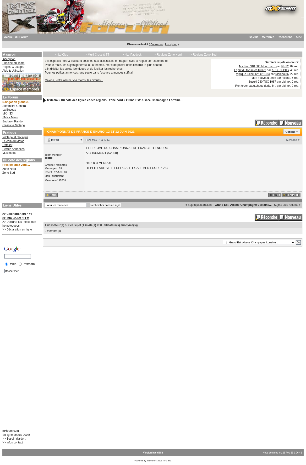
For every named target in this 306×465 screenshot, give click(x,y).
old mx (286, 81)
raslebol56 (282, 74)
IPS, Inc (167, 460)
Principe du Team (13, 63)
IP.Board (151, 460)
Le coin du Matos (13, 141)
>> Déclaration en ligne (17, 229)
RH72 (285, 66)
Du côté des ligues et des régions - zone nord (92, 100)
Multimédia (9, 153)
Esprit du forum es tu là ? (250, 70)
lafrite (55, 140)
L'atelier (7, 145)
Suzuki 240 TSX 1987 (262, 81)
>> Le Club (61, 54)
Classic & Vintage (13, 125)
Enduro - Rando (12, 121)
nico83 (286, 78)
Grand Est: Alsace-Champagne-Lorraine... (154, 100)
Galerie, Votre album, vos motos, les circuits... (74, 80)
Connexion (156, 44)
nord (64, 61)
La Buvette (9, 109)
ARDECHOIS (280, 70)
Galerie (253, 37)
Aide (299, 37)
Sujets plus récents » (287, 205)
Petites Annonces (13, 149)
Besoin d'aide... (16, 438)
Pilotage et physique (15, 137)
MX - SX (7, 113)
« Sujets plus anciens (198, 205)
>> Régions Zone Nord (167, 54)
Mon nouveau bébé (263, 78)
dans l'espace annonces (108, 72)
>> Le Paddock (132, 54)
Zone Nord (9, 169)
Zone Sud (8, 172)
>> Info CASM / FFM (15, 218)
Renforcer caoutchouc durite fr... (255, 85)
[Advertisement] (21, 189)
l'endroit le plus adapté (147, 65)
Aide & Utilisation (13, 70)
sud (73, 61)
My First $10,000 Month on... (257, 66)
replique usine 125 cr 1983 (253, 74)
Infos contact (14, 442)
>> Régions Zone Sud (203, 54)
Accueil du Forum (16, 37)
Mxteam (52, 100)
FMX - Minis (10, 117)
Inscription (171, 44)
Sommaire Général (14, 106)
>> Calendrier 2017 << (17, 214)
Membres (268, 37)
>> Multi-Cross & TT (96, 54)
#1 (299, 139)
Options (290, 131)
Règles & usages (13, 67)
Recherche (285, 37)
